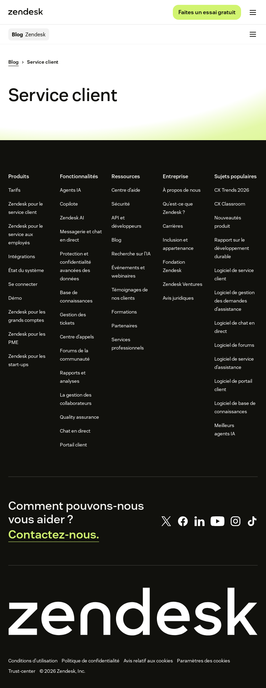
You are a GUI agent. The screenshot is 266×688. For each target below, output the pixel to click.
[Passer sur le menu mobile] (252, 12)
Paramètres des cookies (203, 661)
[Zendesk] (133, 611)
